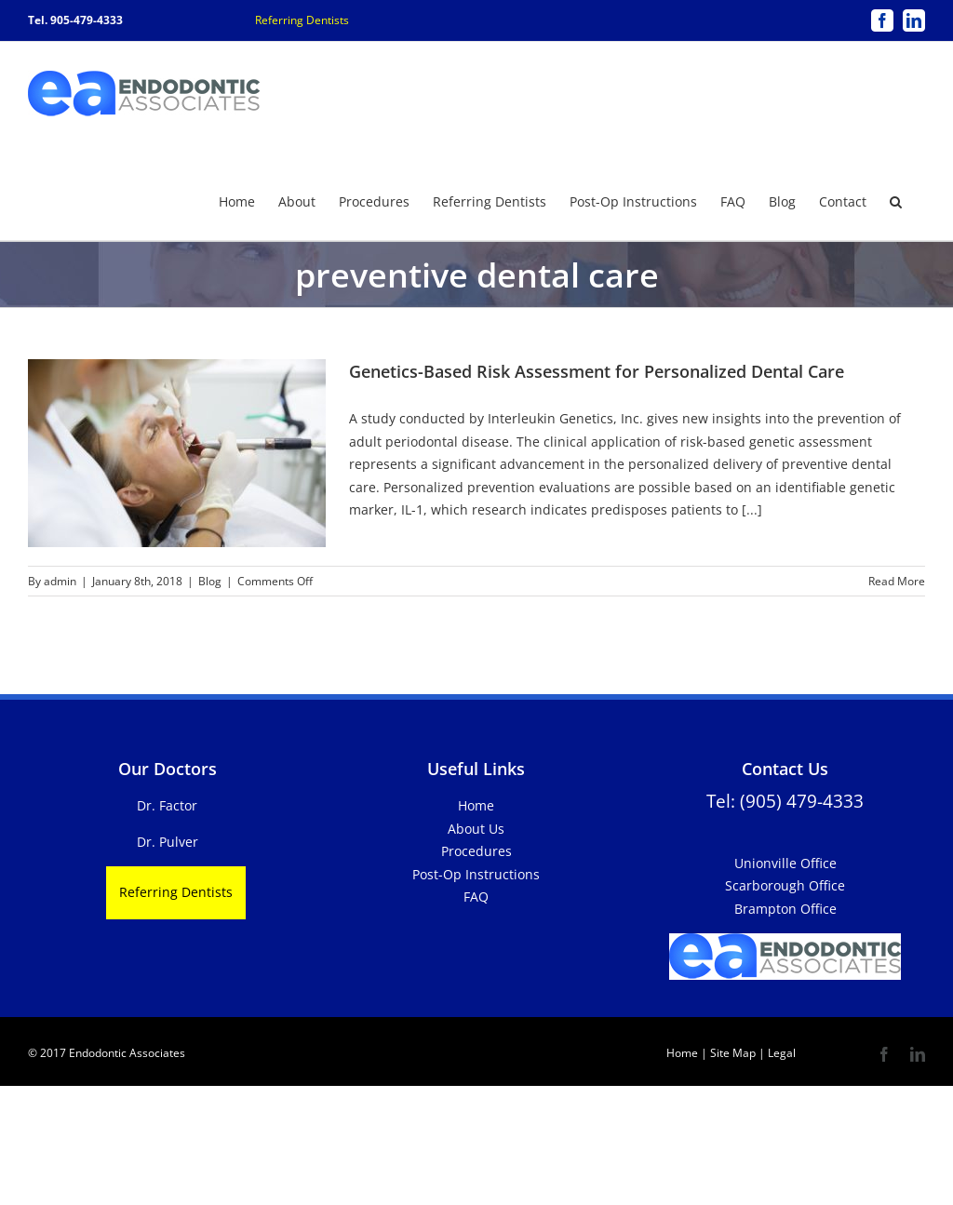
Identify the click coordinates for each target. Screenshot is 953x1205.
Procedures (476, 850)
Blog (209, 580)
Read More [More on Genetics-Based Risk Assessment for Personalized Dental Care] (896, 580)
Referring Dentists (302, 20)
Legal (780, 1052)
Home (476, 804)
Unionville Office (785, 862)
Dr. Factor (167, 804)
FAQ (476, 895)
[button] (896, 200)
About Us (476, 828)
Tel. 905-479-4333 (75, 20)
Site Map (733, 1052)
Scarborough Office (785, 884)
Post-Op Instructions (476, 873)
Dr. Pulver (167, 841)
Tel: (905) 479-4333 (785, 799)
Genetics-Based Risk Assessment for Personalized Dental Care (596, 370)
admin (60, 580)
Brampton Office (785, 908)
